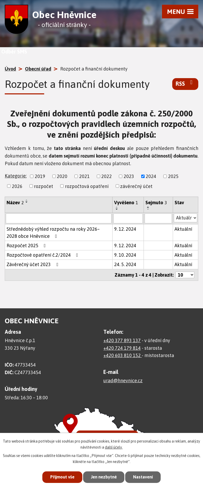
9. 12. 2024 (125, 229)
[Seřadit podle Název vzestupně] (27, 200)
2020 (62, 176)
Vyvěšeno (126, 202)
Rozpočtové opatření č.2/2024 (43, 255)
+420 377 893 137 (122, 340)
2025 (173, 176)
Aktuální (183, 229)
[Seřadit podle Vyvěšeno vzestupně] (117, 207)
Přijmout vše (60, 477)
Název (15, 202)
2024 (151, 176)
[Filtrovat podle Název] (58, 218)
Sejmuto (156, 202)
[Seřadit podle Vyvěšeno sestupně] (117, 209)
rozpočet (43, 186)
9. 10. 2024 (125, 255)
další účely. (114, 447)
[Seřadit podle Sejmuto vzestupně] (148, 207)
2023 (129, 176)
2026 (17, 186)
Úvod (10, 69)
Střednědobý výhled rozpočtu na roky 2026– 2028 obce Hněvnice (53, 232)
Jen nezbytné (104, 477)
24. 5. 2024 (125, 264)
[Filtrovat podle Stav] (185, 217)
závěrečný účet (136, 186)
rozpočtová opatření (87, 186)
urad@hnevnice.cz (123, 380)
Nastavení (144, 477)
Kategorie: (16, 176)
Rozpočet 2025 (27, 245)
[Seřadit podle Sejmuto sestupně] (148, 209)
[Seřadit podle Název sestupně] (27, 202)
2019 (40, 176)
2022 (106, 176)
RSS (185, 83)
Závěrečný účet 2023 (33, 264)
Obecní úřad (38, 69)
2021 (84, 176)
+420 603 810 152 (122, 355)
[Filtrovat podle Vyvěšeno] (128, 218)
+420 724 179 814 (122, 348)
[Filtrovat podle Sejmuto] (158, 218)
